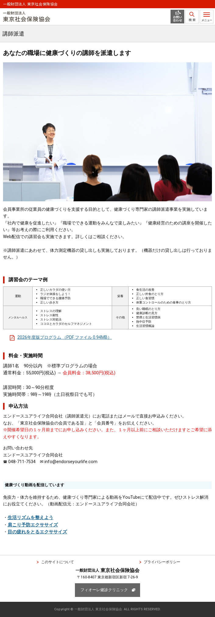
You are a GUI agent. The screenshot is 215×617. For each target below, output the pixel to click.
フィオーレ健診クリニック (104, 590)
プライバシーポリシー (162, 562)
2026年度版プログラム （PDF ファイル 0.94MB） (64, 337)
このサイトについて (57, 562)
